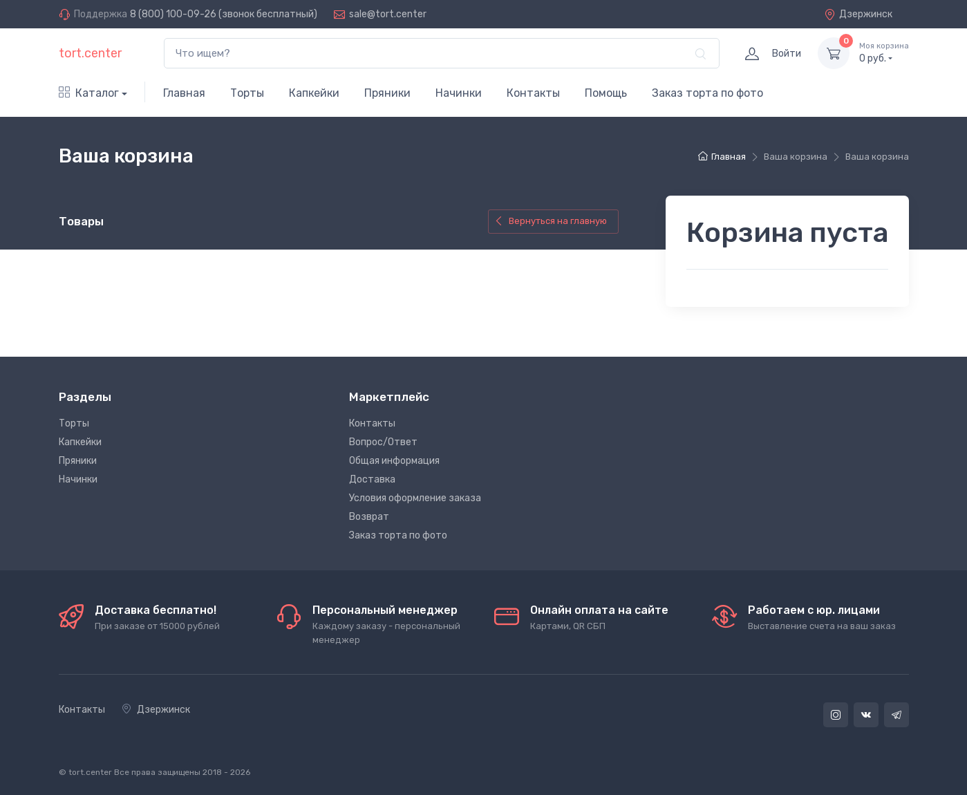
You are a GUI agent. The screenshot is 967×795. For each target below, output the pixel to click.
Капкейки (314, 93)
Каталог (89, 93)
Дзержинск (858, 14)
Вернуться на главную (550, 221)
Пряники (387, 93)
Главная (184, 93)
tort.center (90, 53)
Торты (247, 93)
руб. (884, 52)
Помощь (606, 93)
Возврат (369, 517)
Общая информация (394, 461)
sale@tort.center (387, 14)
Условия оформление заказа (415, 498)
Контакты (533, 93)
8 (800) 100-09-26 (173, 14)
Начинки (458, 93)
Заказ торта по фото (707, 93)
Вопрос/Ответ (383, 442)
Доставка (372, 479)
